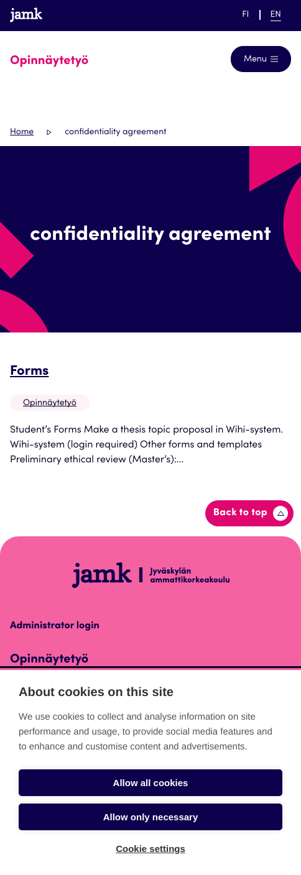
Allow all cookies (150, 782)
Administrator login (55, 626)
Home (22, 132)
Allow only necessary (150, 817)
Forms (29, 372)
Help (206, 15)
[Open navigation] (261, 59)
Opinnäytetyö (49, 403)
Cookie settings (150, 848)
